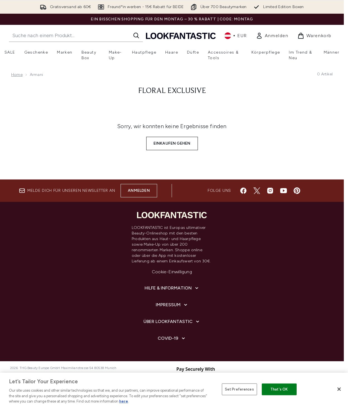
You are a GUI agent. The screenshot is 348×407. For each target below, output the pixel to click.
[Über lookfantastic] (171, 321)
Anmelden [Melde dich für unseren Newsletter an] (139, 190)
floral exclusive (172, 91)
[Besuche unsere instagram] (270, 190)
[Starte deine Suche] (76, 35)
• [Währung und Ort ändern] (235, 35)
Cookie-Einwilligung (172, 271)
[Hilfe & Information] (172, 288)
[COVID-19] (172, 338)
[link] (272, 35)
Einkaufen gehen (172, 143)
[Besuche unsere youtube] (283, 190)
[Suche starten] (136, 35)
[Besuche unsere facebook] (243, 190)
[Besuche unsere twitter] (256, 190)
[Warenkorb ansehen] (314, 35)
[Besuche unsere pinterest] (297, 190)
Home (17, 74)
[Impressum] (172, 305)
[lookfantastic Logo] (181, 35)
